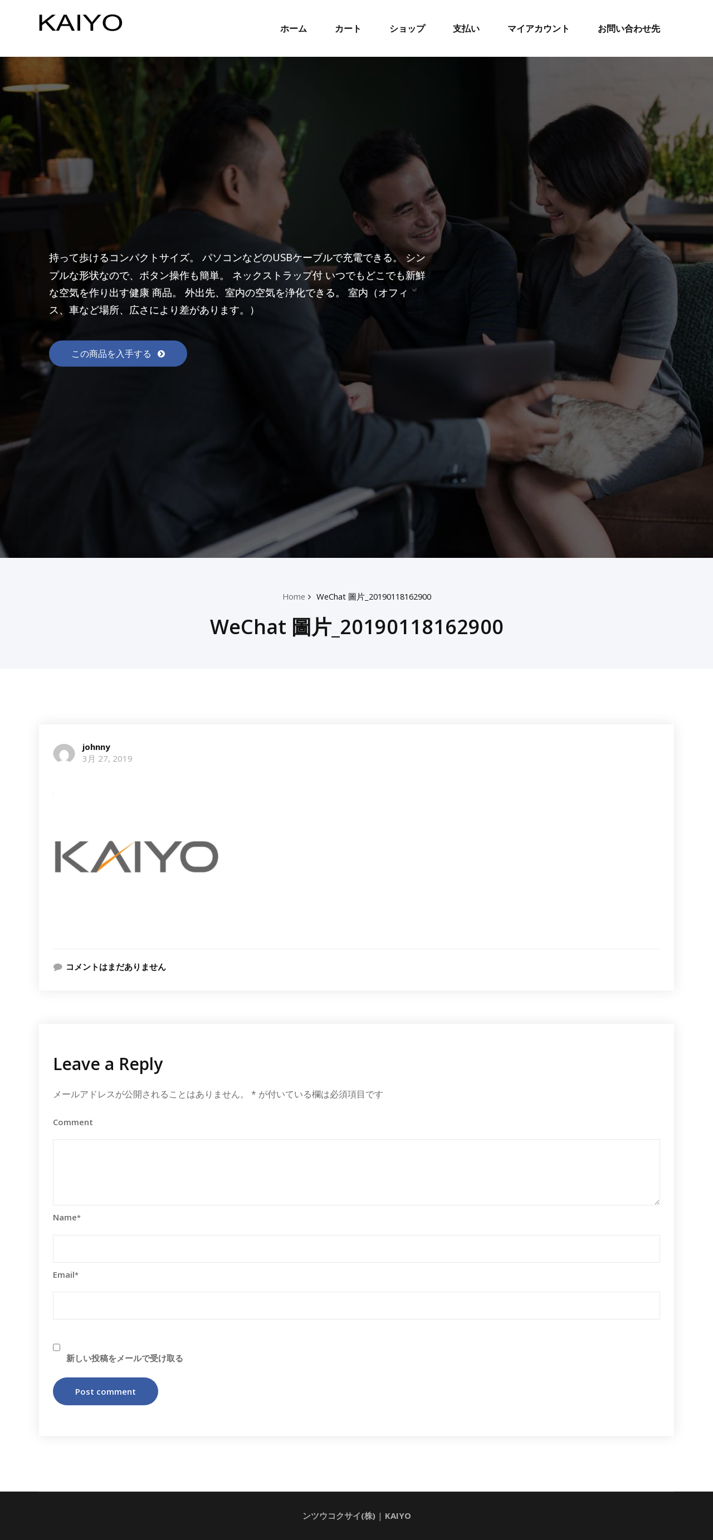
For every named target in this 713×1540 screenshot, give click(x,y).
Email (66, 1274)
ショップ (407, 28)
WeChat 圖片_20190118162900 (374, 596)
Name (67, 1217)
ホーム (293, 28)
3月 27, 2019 (107, 758)
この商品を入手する (112, 353)
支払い (466, 28)
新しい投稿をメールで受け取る (124, 1358)
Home (289, 596)
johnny (96, 746)
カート (348, 28)
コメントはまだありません (116, 966)
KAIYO (398, 1516)
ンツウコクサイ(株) (338, 1516)
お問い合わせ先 (629, 28)
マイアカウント (538, 28)
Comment (73, 1121)
